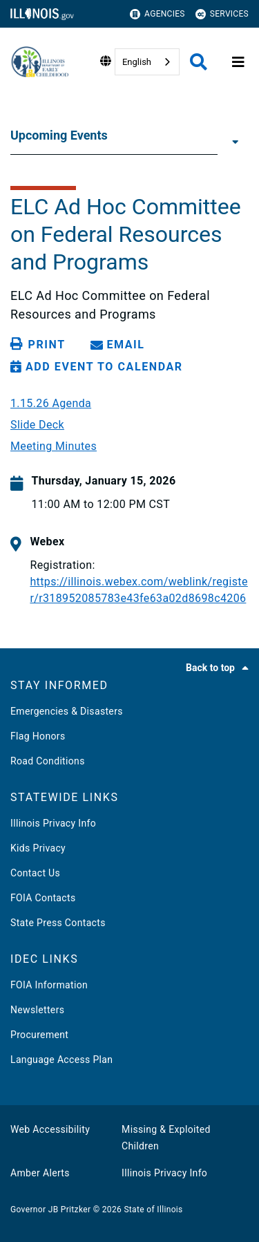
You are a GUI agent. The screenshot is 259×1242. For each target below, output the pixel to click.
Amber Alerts (40, 1172)
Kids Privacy (38, 848)
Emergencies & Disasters (66, 711)
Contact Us (35, 872)
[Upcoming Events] (233, 141)
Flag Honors (38, 736)
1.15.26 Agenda (50, 403)
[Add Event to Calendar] (96, 366)
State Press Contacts (58, 922)
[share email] (120, 344)
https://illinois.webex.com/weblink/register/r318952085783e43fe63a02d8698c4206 (138, 590)
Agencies (157, 14)
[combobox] (147, 61)
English (136, 62)
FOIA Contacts (42, 897)
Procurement (39, 1034)
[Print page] (40, 344)
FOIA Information (49, 984)
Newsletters (37, 1009)
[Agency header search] (198, 61)
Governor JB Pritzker (50, 1209)
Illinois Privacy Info (53, 823)
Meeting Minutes (53, 446)
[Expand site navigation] (238, 62)
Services (222, 14)
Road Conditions (47, 760)
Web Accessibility (50, 1129)
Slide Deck (37, 425)
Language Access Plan (61, 1059)
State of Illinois (153, 1209)
